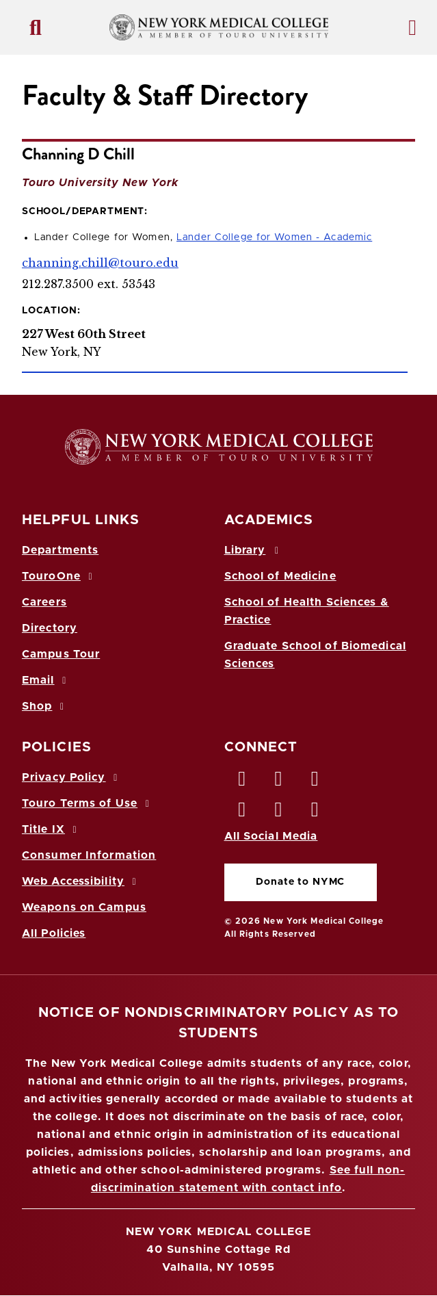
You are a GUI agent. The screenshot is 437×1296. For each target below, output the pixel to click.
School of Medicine (280, 576)
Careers (44, 602)
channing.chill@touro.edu (100, 263)
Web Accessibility (81, 881)
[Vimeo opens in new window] (279, 812)
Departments (60, 550)
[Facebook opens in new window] (243, 782)
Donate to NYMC (300, 882)
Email (46, 680)
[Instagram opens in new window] (243, 812)
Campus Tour (61, 654)
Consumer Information (89, 855)
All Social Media (271, 836)
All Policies (53, 933)
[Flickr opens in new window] (315, 812)
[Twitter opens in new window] (279, 782)
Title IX (51, 829)
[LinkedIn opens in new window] (315, 782)
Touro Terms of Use (88, 803)
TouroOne (59, 576)
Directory (49, 628)
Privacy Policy (72, 777)
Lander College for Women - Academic (274, 237)
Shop (45, 706)
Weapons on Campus (84, 907)
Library (253, 550)
